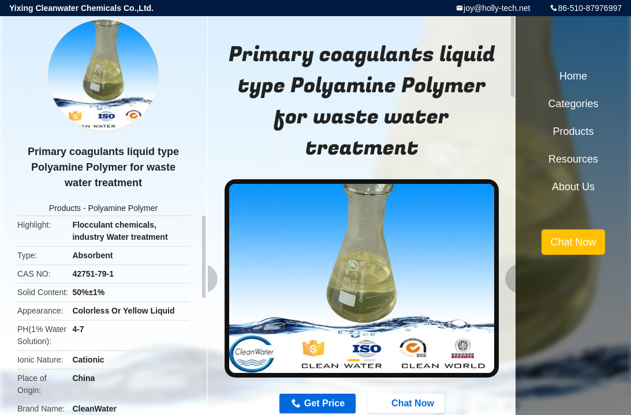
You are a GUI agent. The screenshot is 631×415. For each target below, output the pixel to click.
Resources (573, 159)
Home (573, 76)
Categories (573, 104)
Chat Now (407, 403)
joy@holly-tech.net (497, 8)
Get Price (324, 403)
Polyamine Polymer (123, 208)
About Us (573, 187)
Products (65, 208)
